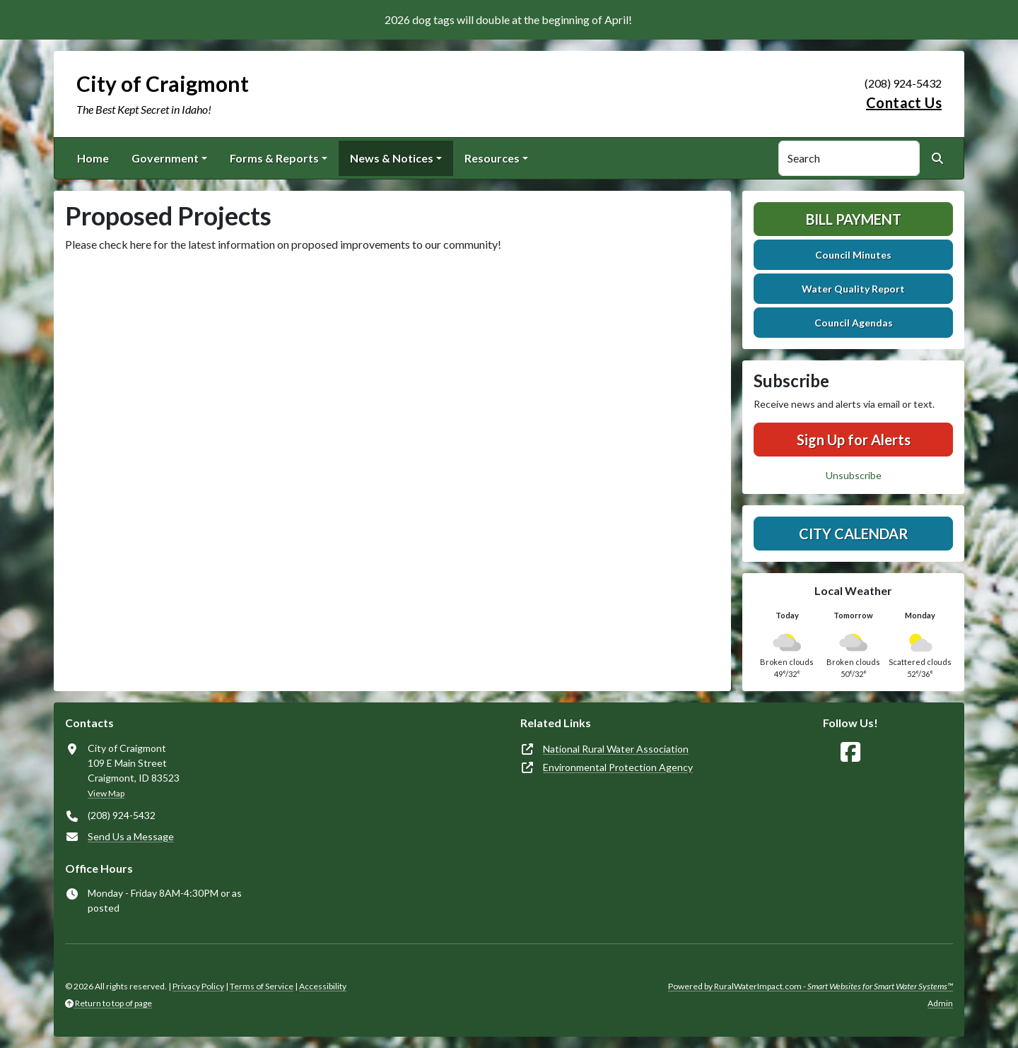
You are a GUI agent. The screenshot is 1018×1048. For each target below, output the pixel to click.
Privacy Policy (198, 986)
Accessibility (322, 986)
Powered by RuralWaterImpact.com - (810, 986)
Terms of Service (261, 986)
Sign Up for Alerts (854, 439)
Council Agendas (853, 323)
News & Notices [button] (391, 158)
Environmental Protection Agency (618, 767)
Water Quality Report (853, 289)
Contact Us (904, 102)
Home (93, 158)
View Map (106, 793)
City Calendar (853, 533)
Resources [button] (492, 158)
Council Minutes (853, 255)
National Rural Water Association (616, 749)
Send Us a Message (131, 836)
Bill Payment (853, 219)
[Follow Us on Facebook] (850, 752)
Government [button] (165, 158)
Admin (940, 1003)
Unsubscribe (854, 475)
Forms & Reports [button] (274, 158)
